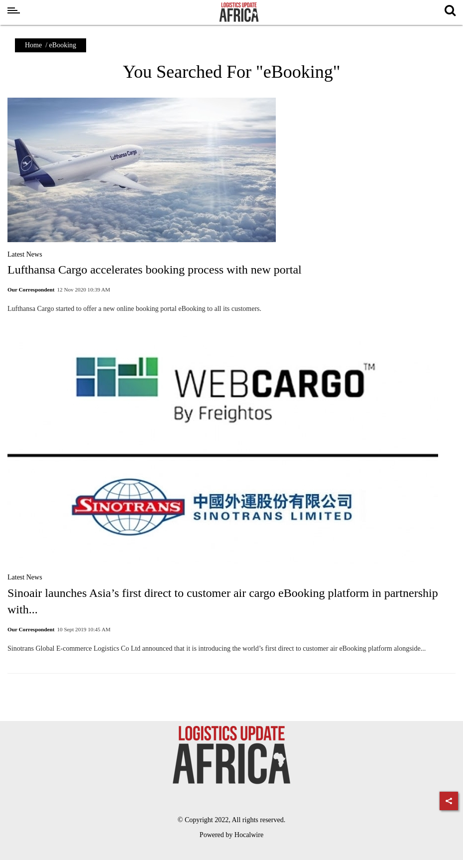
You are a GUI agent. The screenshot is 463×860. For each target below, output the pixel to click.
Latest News (24, 254)
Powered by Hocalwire (231, 835)
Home (33, 45)
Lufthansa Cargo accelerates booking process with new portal (154, 269)
